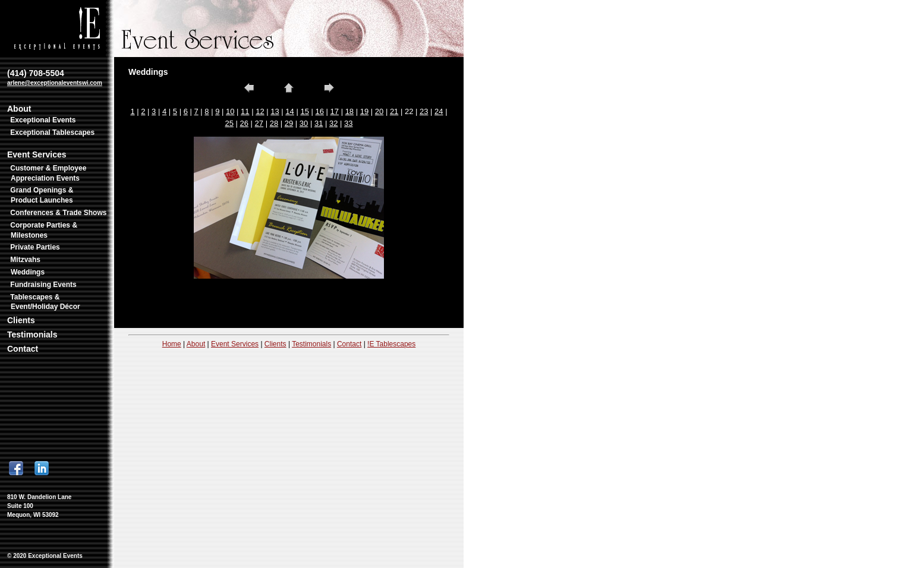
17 (334, 111)
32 (333, 123)
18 (349, 111)
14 (289, 111)
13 (274, 111)
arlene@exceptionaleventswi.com (54, 83)
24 (438, 111)
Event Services (37, 154)
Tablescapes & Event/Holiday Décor (45, 302)
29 (289, 123)
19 (364, 111)
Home (171, 344)
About (19, 108)
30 (304, 123)
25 (229, 123)
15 (304, 111)
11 (245, 111)
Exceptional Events (42, 120)
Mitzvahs (25, 259)
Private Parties (34, 247)
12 (260, 111)
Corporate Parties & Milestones (43, 230)
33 (348, 123)
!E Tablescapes (391, 344)
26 (244, 123)
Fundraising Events (43, 284)
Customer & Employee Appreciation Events (48, 173)
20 (379, 111)
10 (230, 111)
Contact (22, 349)
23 (424, 111)
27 (259, 123)
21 (394, 111)
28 (274, 123)
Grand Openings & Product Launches (41, 195)
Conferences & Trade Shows (58, 213)
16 (319, 111)
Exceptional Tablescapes (52, 132)
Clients (21, 320)
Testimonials (32, 334)
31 (318, 123)
